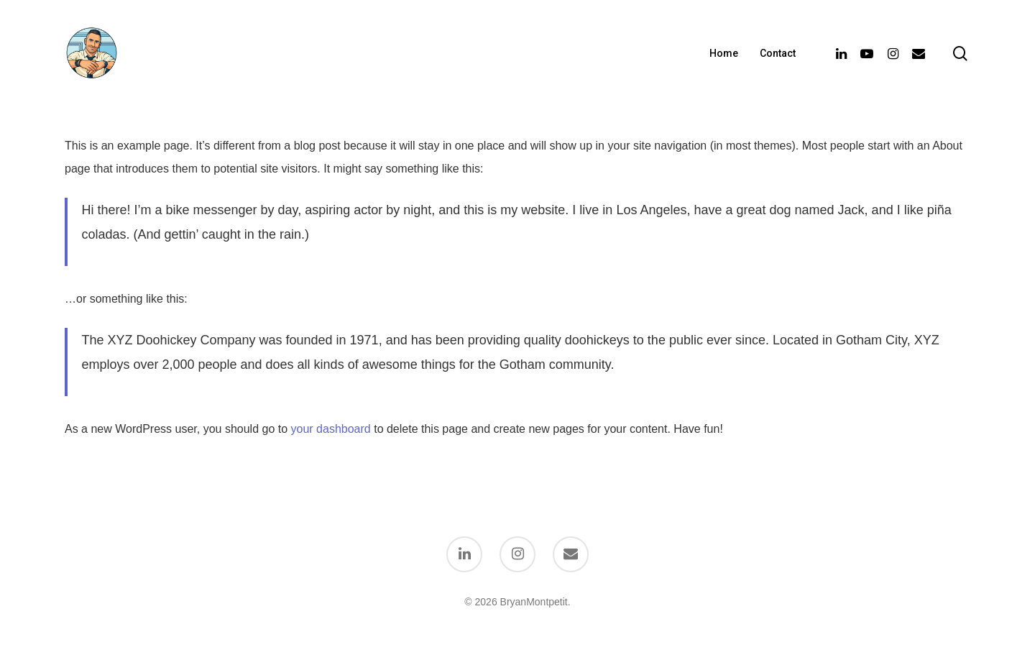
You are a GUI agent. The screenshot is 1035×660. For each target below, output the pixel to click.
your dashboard (331, 429)
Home (723, 53)
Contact (778, 53)
